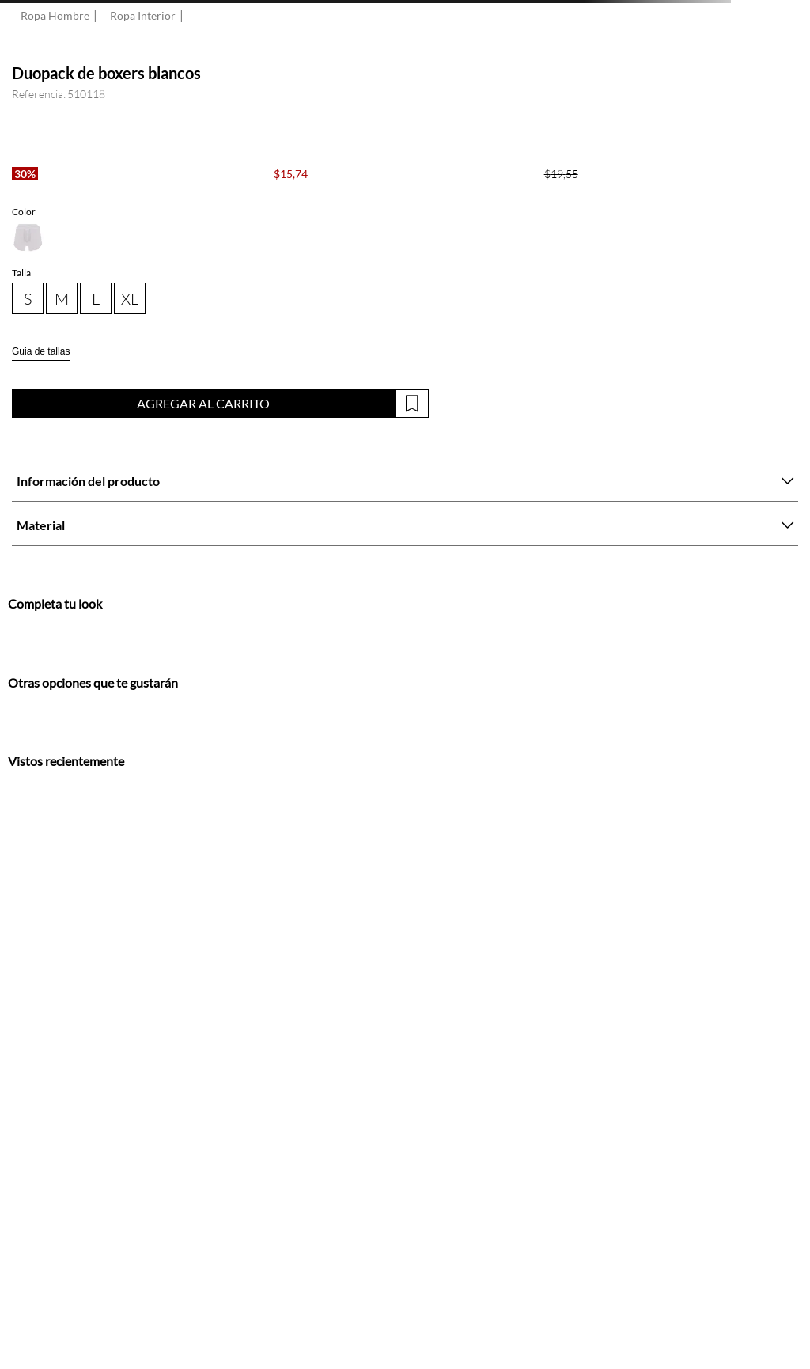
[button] (28, 237)
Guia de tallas (41, 351)
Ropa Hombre (55, 15)
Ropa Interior (143, 15)
